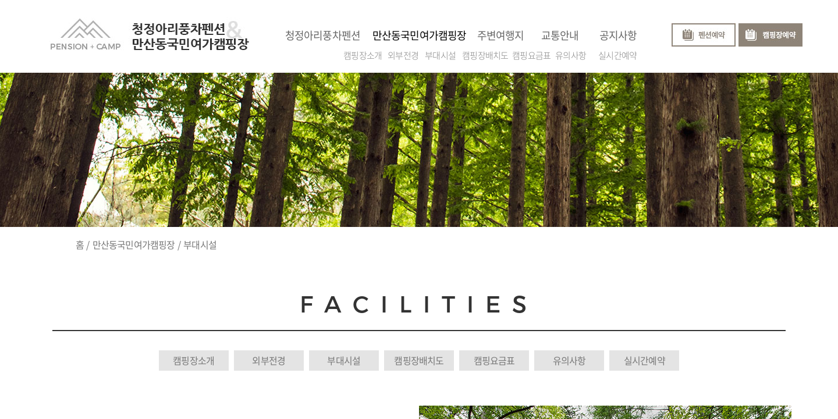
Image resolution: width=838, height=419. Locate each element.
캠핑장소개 (362, 52)
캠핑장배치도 (485, 52)
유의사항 (570, 52)
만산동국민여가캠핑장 (134, 244)
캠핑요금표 (531, 52)
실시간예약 (617, 52)
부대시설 (440, 52)
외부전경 (403, 52)
